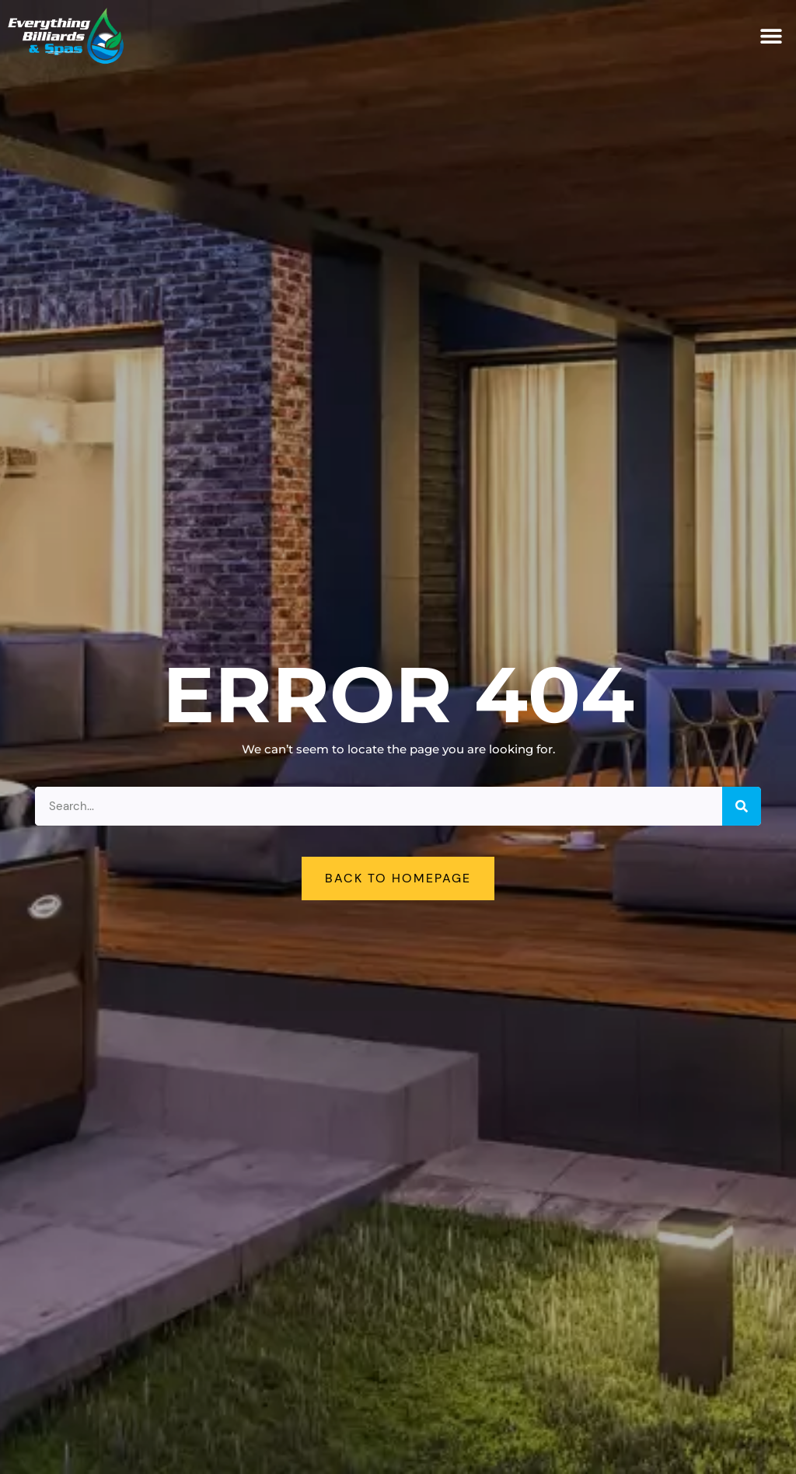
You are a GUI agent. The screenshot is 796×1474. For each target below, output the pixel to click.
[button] (770, 36)
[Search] (741, 806)
